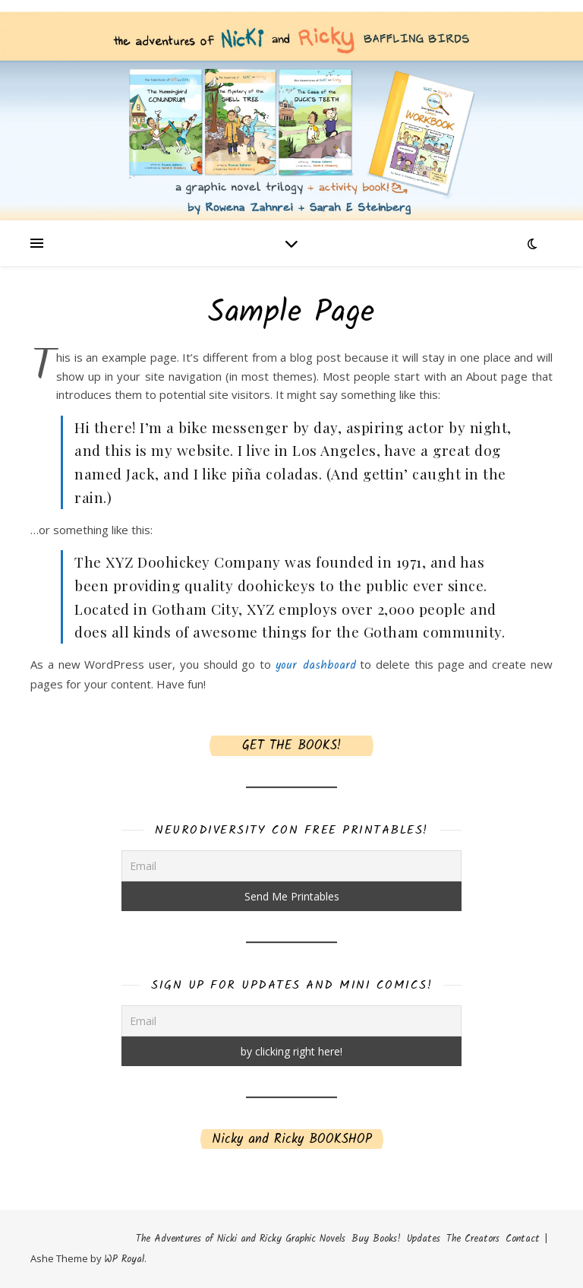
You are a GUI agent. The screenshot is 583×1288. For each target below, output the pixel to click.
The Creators (472, 1239)
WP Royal (124, 1259)
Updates (423, 1239)
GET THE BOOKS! (291, 746)
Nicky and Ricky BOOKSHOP (292, 1139)
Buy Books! (376, 1239)
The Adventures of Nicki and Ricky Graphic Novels (240, 1239)
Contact (523, 1239)
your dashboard (316, 666)
